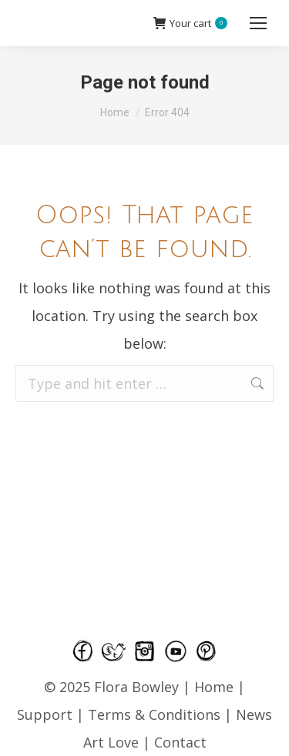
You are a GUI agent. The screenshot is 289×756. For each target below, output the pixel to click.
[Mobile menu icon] (258, 23)
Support (44, 714)
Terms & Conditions (156, 714)
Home (214, 686)
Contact (180, 742)
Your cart (190, 23)
